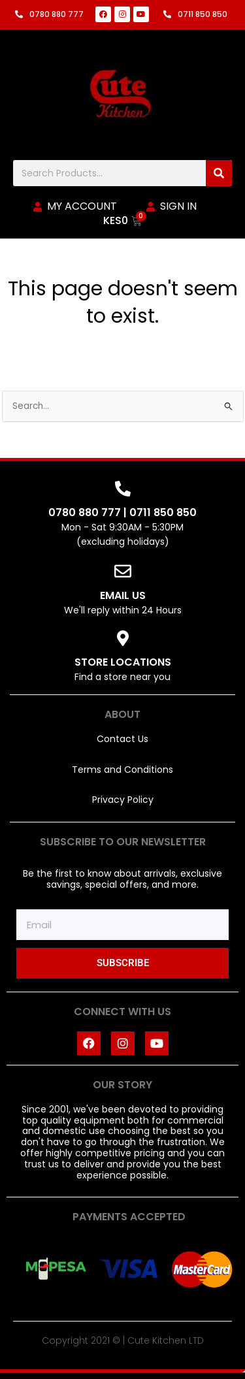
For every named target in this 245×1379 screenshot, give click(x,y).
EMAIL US (123, 595)
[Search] (219, 173)
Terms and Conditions (122, 769)
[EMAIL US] (122, 570)
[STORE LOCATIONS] (123, 638)
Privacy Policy (123, 799)
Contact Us (122, 738)
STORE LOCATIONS (122, 662)
